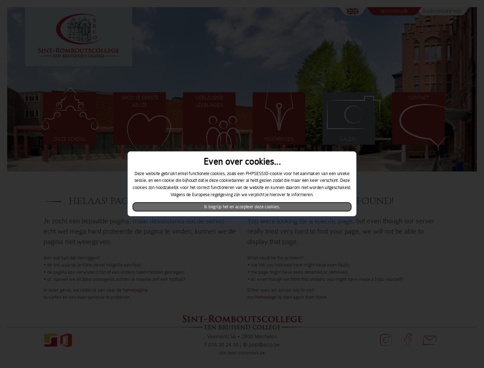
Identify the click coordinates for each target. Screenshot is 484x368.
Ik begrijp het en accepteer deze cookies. (242, 206)
